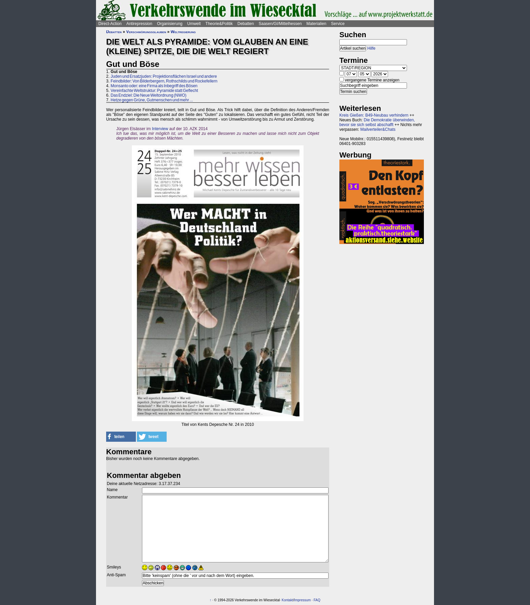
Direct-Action (110, 23)
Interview (160, 128)
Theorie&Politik (219, 23)
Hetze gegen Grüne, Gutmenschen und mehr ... (152, 100)
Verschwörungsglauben (146, 31)
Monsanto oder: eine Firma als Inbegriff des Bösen (154, 85)
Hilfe (371, 48)
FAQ (317, 600)
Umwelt (194, 23)
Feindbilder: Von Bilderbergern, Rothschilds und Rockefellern (164, 81)
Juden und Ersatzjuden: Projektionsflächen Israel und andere (164, 76)
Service (337, 23)
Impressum (302, 600)
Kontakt (287, 600)
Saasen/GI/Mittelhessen (280, 23)
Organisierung (169, 23)
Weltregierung (183, 31)
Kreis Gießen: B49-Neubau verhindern (373, 115)
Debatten (246, 23)
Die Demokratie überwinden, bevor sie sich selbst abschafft (377, 122)
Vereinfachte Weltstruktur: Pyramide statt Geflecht (154, 90)
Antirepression (139, 23)
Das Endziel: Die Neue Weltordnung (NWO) (148, 95)
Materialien (317, 23)
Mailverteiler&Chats (377, 129)
